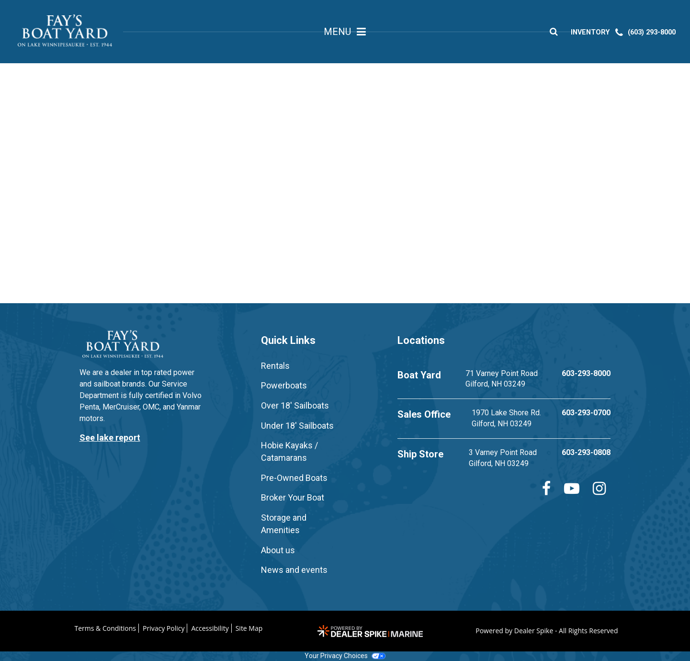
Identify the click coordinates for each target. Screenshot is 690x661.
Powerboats (284, 385)
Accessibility (209, 628)
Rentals (275, 366)
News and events (294, 570)
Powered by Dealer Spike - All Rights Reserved (546, 630)
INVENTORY (592, 33)
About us (278, 550)
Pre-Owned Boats (294, 478)
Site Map (249, 628)
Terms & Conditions (105, 628)
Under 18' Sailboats (297, 426)
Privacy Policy (163, 628)
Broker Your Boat (292, 497)
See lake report (109, 438)
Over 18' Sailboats (295, 405)
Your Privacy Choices (345, 656)
